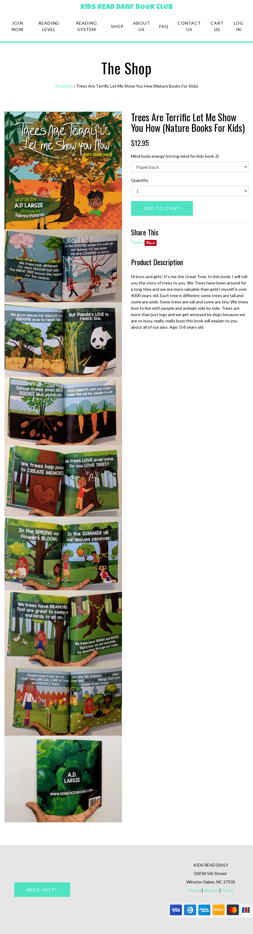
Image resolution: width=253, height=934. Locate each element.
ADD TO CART (162, 208)
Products (64, 85)
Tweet (137, 242)
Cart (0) (217, 26)
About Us (141, 26)
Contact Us (189, 26)
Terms (228, 890)
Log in (238, 26)
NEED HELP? (42, 889)
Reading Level (48, 26)
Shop (117, 26)
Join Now (17, 26)
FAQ (164, 26)
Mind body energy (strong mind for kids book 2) (175, 156)
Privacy (195, 890)
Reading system (86, 26)
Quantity (139, 180)
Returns (211, 890)
